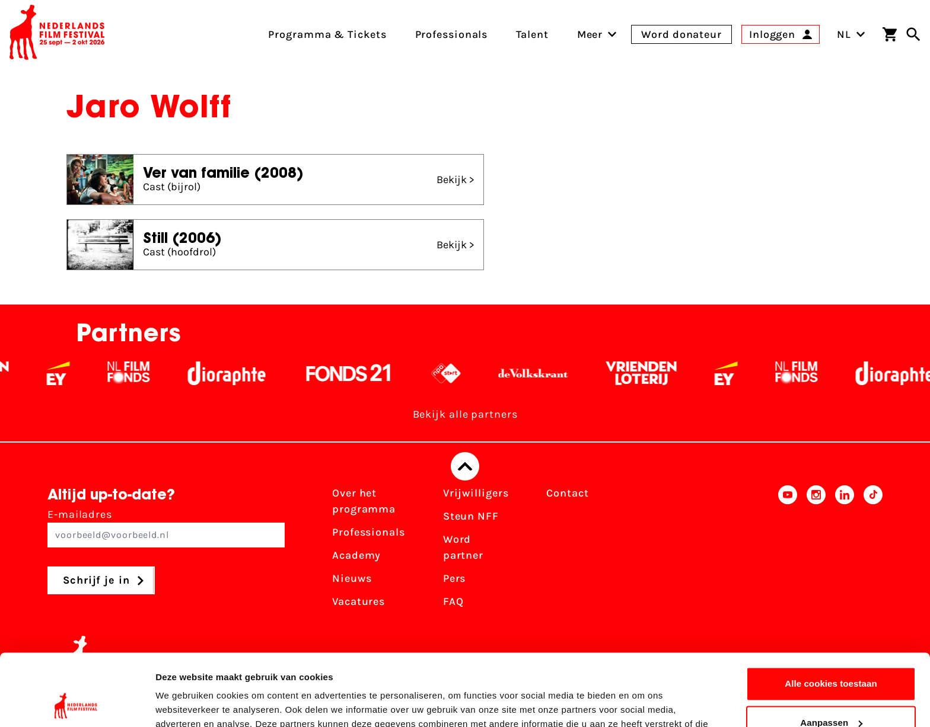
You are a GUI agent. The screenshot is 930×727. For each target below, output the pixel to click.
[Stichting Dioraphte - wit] (236, 373)
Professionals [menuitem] (451, 34)
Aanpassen (831, 655)
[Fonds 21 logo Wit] (358, 373)
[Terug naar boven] (465, 466)
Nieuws (351, 578)
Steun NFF (471, 516)
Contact (567, 492)
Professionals (368, 532)
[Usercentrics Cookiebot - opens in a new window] (77, 704)
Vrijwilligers (476, 492)
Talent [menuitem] (532, 34)
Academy (356, 555)
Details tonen (183, 704)
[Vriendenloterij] (650, 373)
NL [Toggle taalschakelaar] (851, 34)
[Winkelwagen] (890, 34)
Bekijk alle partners (465, 414)
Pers (454, 578)
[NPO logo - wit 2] (455, 373)
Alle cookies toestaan (831, 616)
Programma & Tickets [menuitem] (327, 34)
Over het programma (364, 500)
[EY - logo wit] (67, 373)
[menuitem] (590, 34)
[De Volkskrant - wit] (542, 373)
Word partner (463, 547)
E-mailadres (166, 527)
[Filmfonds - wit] (138, 373)
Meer (590, 34)
